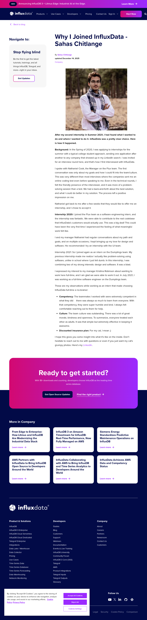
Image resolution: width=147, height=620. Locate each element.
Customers (58, 533)
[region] (47, 602)
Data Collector (15, 552)
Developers (72, 13)
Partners (100, 533)
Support (56, 537)
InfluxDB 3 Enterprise (18, 530)
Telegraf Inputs (59, 574)
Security (104, 611)
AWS (55, 567)
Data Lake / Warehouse (19, 548)
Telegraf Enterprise (17, 541)
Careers (100, 530)
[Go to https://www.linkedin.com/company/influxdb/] (119, 599)
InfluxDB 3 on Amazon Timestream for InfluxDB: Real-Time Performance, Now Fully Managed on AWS (73, 436)
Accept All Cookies (75, 595)
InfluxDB (13, 526)
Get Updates (24, 78)
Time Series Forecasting (19, 570)
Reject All (75, 602)
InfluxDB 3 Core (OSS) (62, 559)
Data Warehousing (17, 574)
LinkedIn (87, 345)
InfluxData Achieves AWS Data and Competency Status (115, 463)
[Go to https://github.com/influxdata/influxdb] (125, 599)
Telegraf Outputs (60, 578)
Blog (55, 530)
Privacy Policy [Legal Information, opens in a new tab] (19, 602)
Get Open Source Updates (57, 394)
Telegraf (56, 563)
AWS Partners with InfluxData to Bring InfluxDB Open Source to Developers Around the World (29, 465)
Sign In (112, 13)
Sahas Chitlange (65, 54)
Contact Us (101, 13)
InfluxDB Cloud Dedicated (20, 537)
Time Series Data (16, 563)
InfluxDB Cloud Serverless (20, 533)
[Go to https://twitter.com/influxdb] (115, 600)
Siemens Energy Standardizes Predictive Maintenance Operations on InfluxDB (117, 436)
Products (40, 13)
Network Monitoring (18, 578)
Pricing (88, 13)
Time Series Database (18, 567)
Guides (56, 526)
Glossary (57, 581)
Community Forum (61, 556)
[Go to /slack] (132, 599)
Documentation (59, 544)
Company (59, 62)
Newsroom (102, 537)
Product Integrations (62, 570)
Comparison (132, 611)
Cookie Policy (117, 611)
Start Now (131, 13)
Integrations (14, 544)
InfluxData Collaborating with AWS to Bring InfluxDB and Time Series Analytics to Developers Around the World (73, 466)
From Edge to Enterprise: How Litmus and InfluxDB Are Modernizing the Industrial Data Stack (27, 436)
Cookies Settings (75, 608)
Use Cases (56, 13)
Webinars (57, 541)
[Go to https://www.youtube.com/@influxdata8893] (110, 599)
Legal (95, 611)
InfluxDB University (61, 552)
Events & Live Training (62, 548)
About (99, 526)
